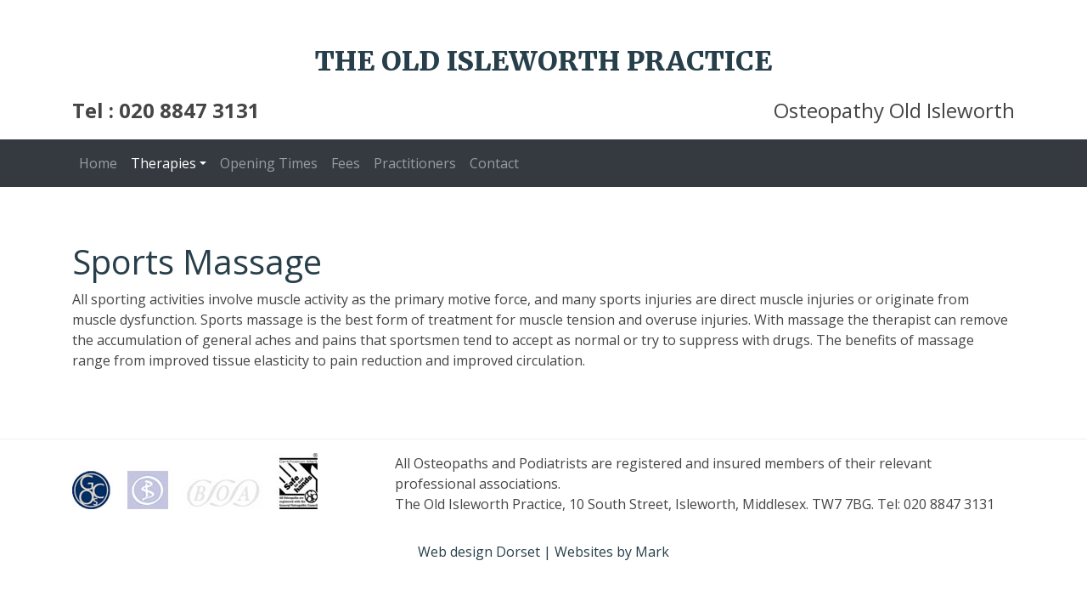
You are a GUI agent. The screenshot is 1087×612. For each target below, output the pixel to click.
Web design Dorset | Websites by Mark (543, 551)
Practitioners (415, 163)
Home (98, 163)
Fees (345, 163)
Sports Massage (197, 261)
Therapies (163, 163)
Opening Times (269, 163)
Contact (494, 163)
